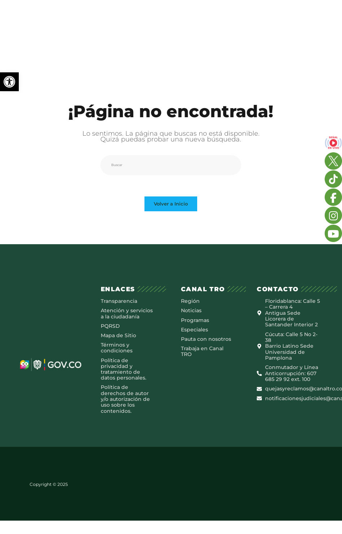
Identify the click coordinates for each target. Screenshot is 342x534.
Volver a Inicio (171, 204)
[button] (9, 81)
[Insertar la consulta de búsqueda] (170, 165)
